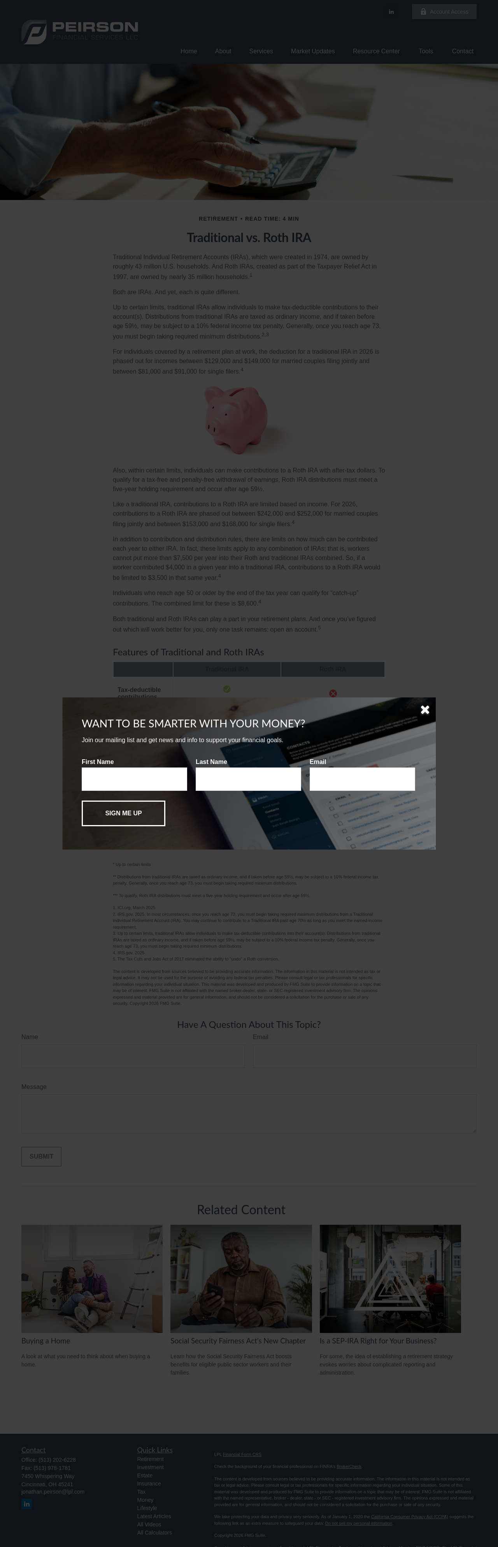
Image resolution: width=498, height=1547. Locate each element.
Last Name (211, 762)
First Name (98, 762)
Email (318, 762)
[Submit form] (123, 813)
